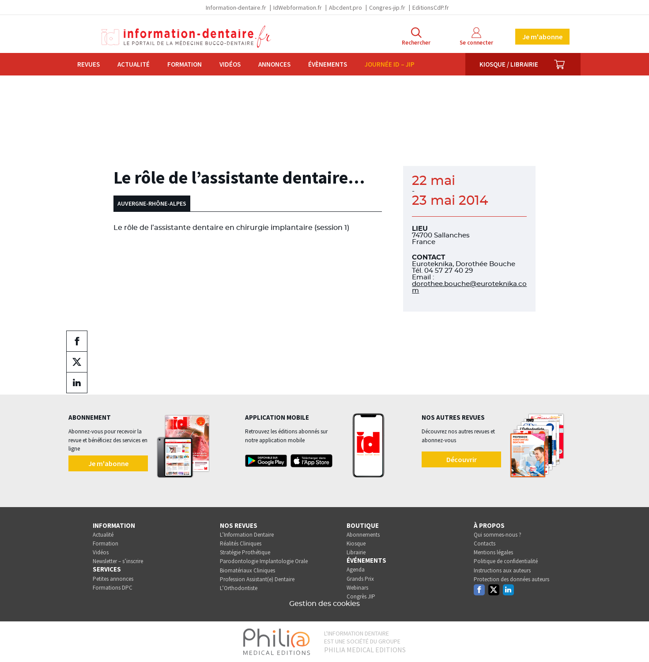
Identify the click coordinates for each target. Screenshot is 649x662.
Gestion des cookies (324, 603)
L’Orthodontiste (238, 588)
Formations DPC (112, 587)
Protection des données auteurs (511, 579)
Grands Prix (360, 579)
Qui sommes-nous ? (497, 534)
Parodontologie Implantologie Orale (264, 561)
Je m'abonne (542, 36)
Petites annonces (113, 579)
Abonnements (363, 534)
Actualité (133, 64)
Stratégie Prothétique (245, 552)
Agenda (356, 569)
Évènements (327, 64)
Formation (184, 64)
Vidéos (230, 64)
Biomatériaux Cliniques (247, 570)
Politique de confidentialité (506, 561)
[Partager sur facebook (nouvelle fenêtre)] (76, 341)
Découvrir (461, 459)
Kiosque (356, 543)
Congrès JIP (361, 596)
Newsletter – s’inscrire (118, 561)
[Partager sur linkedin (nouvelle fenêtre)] (76, 382)
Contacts (484, 543)
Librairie (356, 552)
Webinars (357, 587)
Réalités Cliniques (240, 543)
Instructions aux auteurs (502, 570)
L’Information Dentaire (247, 534)
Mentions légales (493, 552)
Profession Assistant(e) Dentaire (257, 579)
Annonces (274, 64)
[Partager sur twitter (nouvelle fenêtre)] (76, 361)
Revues (88, 64)
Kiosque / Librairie (508, 64)
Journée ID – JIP (390, 64)
